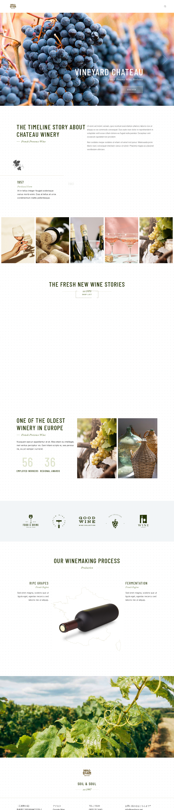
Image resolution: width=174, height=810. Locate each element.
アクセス (57, 806)
